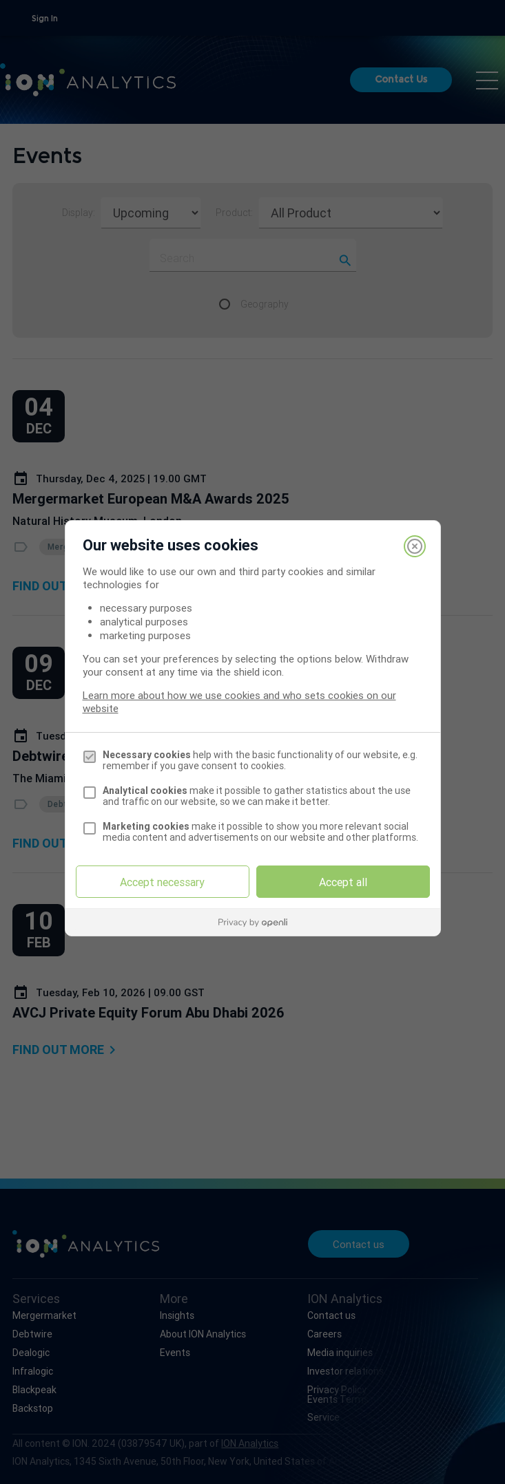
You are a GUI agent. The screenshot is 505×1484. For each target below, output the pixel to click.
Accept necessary (162, 882)
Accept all (343, 882)
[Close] (414, 546)
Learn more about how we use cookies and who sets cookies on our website (239, 702)
